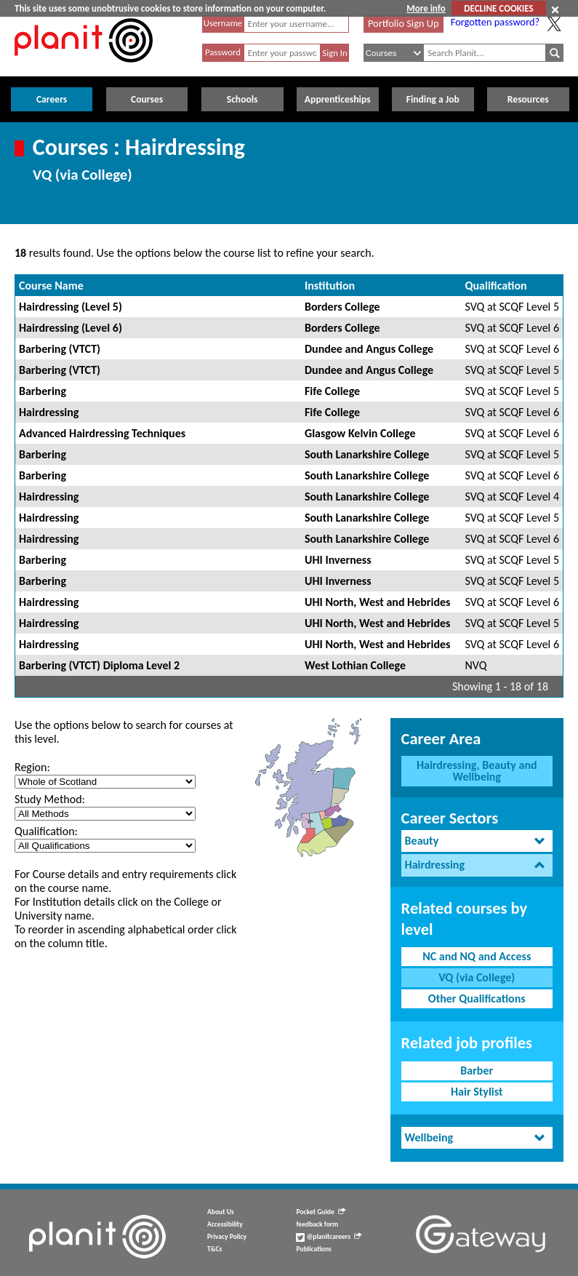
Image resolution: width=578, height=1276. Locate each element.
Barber (476, 1070)
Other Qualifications (477, 998)
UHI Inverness (338, 560)
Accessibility (225, 1224)
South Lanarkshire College (367, 454)
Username (223, 22)
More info (425, 8)
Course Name (51, 285)
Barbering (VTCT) (59, 349)
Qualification (496, 285)
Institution (330, 285)
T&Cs (214, 1249)
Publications (313, 1249)
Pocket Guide (320, 1212)
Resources (528, 99)
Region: (32, 767)
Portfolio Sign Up (403, 23)
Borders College (342, 307)
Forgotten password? (495, 21)
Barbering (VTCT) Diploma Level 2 (99, 665)
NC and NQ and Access (476, 956)
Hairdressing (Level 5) (70, 307)
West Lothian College (355, 665)
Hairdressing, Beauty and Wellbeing (477, 770)
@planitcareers (328, 1236)
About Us (220, 1212)
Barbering (42, 391)
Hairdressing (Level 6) (70, 328)
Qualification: (46, 831)
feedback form (317, 1224)
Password (223, 52)
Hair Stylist (477, 1091)
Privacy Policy (226, 1236)
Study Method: (50, 799)
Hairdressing (49, 412)
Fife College (332, 391)
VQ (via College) (476, 977)
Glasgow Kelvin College (360, 433)
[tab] (477, 841)
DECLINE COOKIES (498, 8)
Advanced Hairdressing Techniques (102, 433)
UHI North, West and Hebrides (378, 602)
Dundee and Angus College (369, 349)
